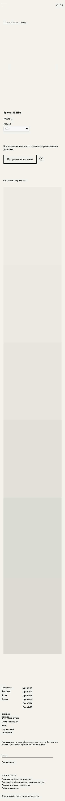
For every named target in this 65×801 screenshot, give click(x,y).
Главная (7, 23)
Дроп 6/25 (27, 707)
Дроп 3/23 (27, 695)
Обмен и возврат (10, 722)
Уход (4, 725)
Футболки (6, 691)
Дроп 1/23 (27, 688)
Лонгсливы (7, 687)
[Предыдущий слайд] (9, 67)
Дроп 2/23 (27, 691)
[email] (27, 756)
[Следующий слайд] (56, 67)
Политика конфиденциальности (16, 779)
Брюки (15, 23)
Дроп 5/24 (27, 703)
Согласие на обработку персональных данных (23, 782)
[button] (20, 159)
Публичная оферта (10, 788)
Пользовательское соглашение (16, 785)
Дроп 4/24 (27, 699)
